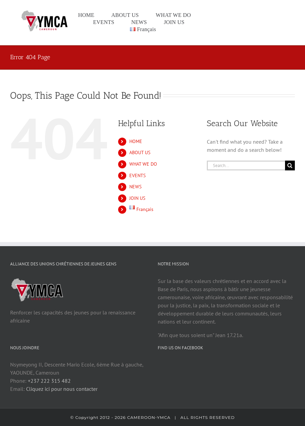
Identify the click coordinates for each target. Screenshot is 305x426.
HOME (135, 141)
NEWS (135, 187)
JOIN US (137, 198)
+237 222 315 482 (49, 382)
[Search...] (246, 165)
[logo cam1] (45, 11)
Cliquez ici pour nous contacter (61, 390)
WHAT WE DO (143, 164)
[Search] (290, 165)
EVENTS (137, 175)
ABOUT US (139, 152)
